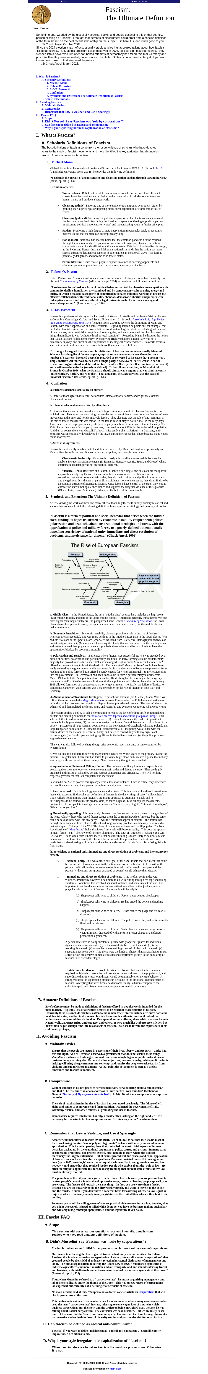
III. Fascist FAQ (46, 115)
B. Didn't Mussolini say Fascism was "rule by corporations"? (82, 121)
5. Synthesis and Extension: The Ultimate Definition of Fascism (85, 95)
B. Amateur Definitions (55, 99)
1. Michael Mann (57, 82)
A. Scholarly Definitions (56, 79)
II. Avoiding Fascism (48, 102)
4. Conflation (55, 92)
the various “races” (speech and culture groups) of (124, 715)
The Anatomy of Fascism (74, 281)
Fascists (160, 168)
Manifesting (76, 829)
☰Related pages (139, 1)
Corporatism (146, 1291)
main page (115, 1368)
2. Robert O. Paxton (59, 86)
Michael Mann (62, 162)
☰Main (64, 1)
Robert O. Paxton (64, 271)
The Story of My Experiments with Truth (86, 1094)
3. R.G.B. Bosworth (58, 89)
